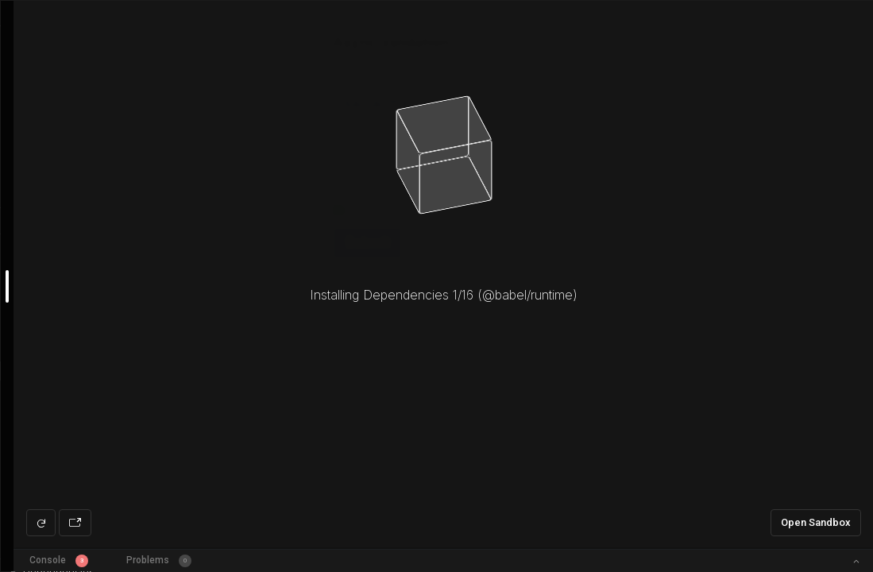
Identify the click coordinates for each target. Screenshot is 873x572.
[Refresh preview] (41, 522)
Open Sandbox (816, 522)
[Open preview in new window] (75, 522)
